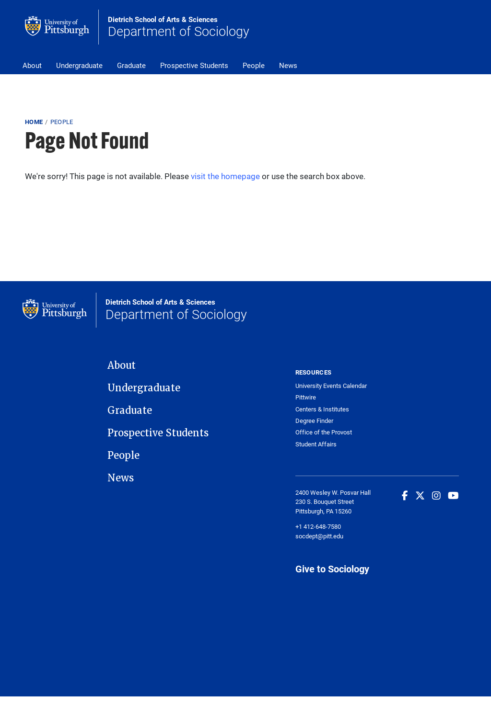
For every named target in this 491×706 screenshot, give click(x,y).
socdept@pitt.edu (319, 536)
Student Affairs (316, 444)
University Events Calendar (331, 386)
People (254, 65)
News (288, 65)
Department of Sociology (178, 27)
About (32, 65)
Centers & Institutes (322, 409)
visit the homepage (225, 176)
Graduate (131, 65)
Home (34, 121)
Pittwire (305, 397)
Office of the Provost (323, 432)
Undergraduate (79, 65)
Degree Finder (314, 421)
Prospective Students (194, 65)
